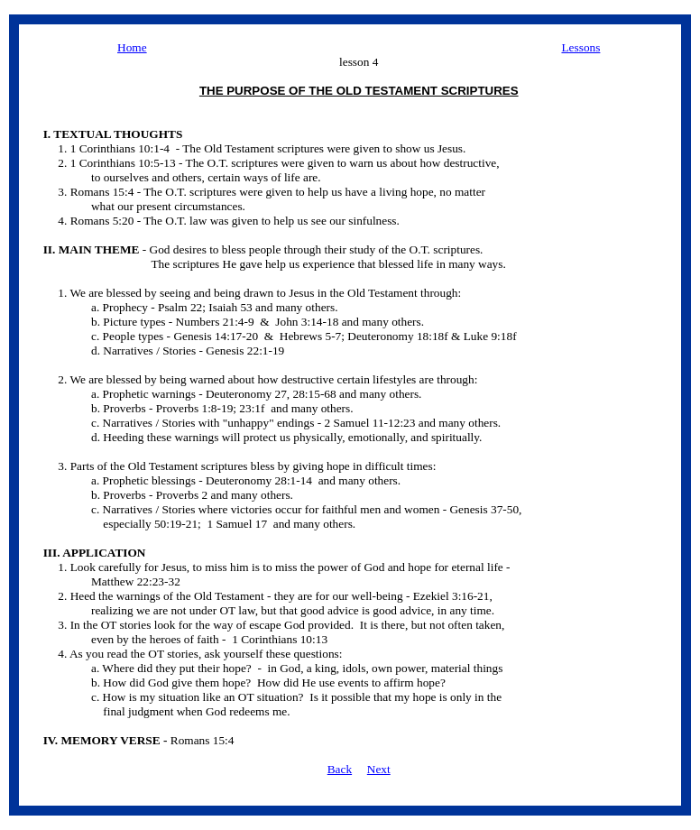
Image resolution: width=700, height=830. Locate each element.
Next (379, 769)
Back (339, 769)
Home (132, 47)
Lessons (580, 47)
